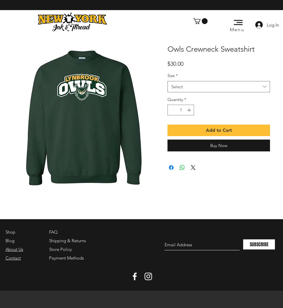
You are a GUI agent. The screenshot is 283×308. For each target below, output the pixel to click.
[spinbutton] (181, 110)
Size (172, 75)
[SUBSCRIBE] (259, 244)
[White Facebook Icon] (135, 276)
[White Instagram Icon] (148, 276)
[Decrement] (172, 110)
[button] (200, 21)
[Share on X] (193, 167)
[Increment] (189, 110)
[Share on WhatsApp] (182, 167)
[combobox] (218, 86)
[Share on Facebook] (171, 167)
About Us (14, 249)
